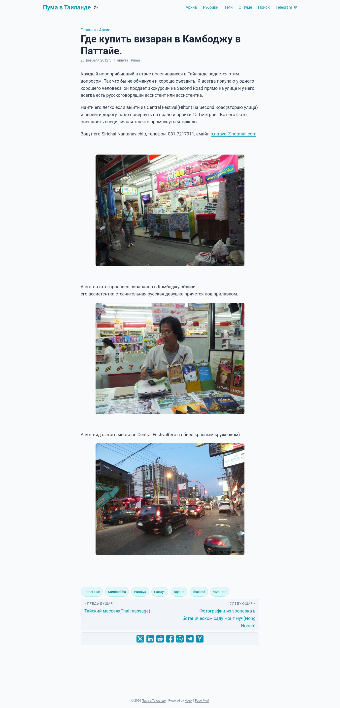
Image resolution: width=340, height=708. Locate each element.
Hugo (188, 700)
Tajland (178, 592)
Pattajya (140, 592)
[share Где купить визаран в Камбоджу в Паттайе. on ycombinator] (200, 639)
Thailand (198, 592)
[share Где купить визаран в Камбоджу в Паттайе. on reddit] (160, 639)
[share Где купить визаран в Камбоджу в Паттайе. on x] (140, 639)
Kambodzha (117, 592)
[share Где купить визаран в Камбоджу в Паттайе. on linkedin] (150, 639)
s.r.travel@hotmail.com (233, 133)
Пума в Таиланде (67, 7)
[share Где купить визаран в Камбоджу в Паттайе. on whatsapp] (180, 639)
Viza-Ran (219, 592)
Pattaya (160, 592)
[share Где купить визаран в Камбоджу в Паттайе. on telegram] (190, 639)
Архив (104, 30)
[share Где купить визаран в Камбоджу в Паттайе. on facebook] (170, 639)
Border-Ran (91, 592)
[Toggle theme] (96, 7)
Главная (88, 30)
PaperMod (202, 700)
